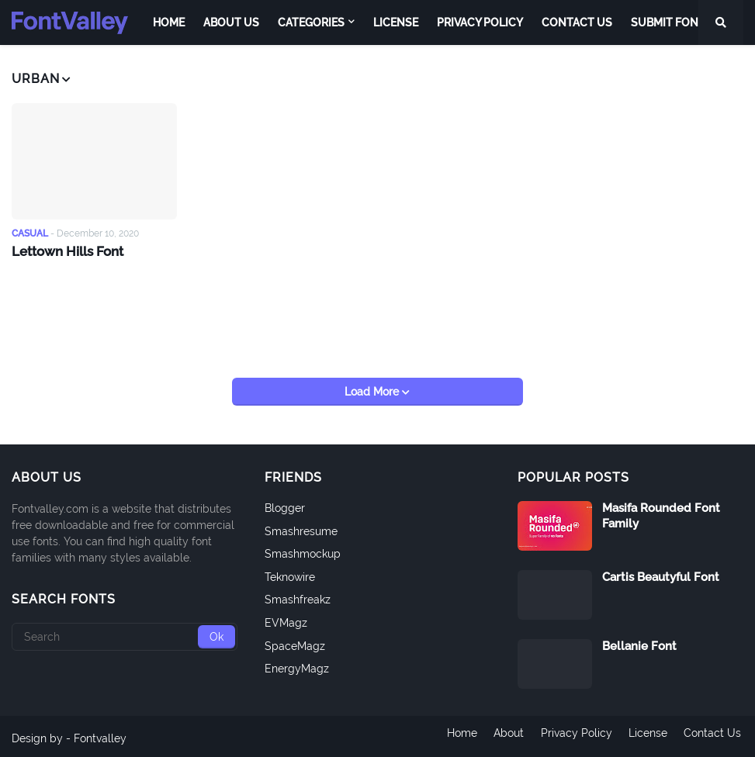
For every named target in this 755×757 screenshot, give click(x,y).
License (648, 734)
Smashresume (301, 526)
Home (456, 734)
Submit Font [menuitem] (668, 22)
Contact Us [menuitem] (577, 22)
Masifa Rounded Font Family (661, 512)
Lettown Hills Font (66, 250)
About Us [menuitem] (231, 22)
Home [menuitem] (169, 22)
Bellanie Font (639, 642)
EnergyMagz (297, 664)
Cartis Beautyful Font (660, 573)
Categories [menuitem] (311, 22)
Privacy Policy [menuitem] (480, 22)
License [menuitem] (395, 22)
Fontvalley (100, 734)
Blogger (285, 504)
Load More (373, 388)
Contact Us (714, 734)
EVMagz (286, 619)
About (505, 734)
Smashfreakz (298, 595)
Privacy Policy (574, 734)
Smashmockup (303, 550)
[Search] (124, 633)
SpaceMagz (295, 641)
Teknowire (290, 573)
